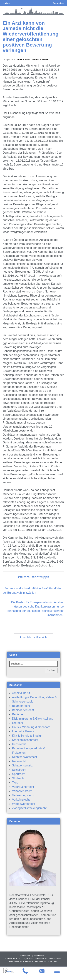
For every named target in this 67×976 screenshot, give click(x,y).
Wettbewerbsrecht (23, 803)
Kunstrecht (19, 744)
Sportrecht (18, 774)
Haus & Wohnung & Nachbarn (31, 727)
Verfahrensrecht (22, 791)
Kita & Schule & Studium (27, 735)
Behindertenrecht (23, 710)
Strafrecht (18, 778)
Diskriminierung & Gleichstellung (32, 718)
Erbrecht (17, 722)
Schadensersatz (22, 765)
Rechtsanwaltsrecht (24, 756)
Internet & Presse (40, 59)
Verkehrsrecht (21, 799)
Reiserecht (19, 761)
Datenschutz (39, 956)
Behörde (17, 714)
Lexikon (6, 3)
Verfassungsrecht (23, 795)
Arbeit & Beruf (23, 59)
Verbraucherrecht (23, 786)
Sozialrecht (19, 769)
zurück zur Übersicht (33, 637)
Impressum (25, 956)
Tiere (15, 782)
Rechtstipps (58, 3)
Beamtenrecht (21, 705)
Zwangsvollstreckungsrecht (29, 808)
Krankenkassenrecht (25, 739)
